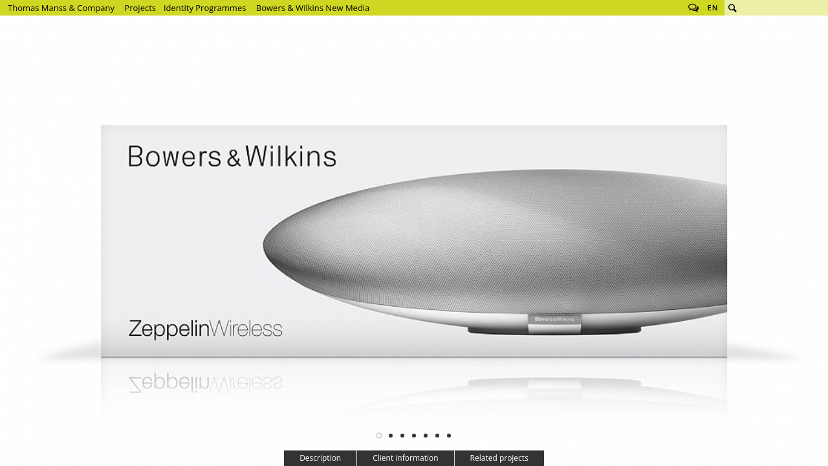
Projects (140, 8)
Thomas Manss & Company (61, 8)
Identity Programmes (205, 8)
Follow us (693, 8)
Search (732, 8)
